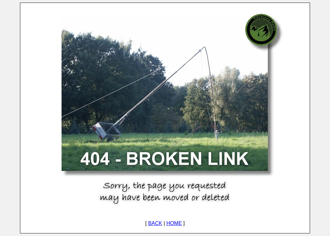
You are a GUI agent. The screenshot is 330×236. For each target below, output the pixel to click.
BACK (155, 223)
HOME (174, 223)
